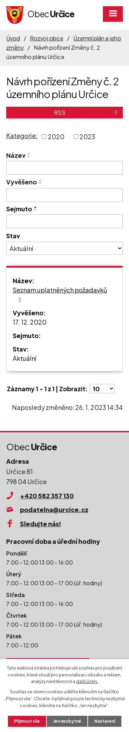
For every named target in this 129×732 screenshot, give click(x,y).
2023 (87, 137)
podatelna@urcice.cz (54, 509)
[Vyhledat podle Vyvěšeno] (64, 195)
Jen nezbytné (67, 721)
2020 (56, 137)
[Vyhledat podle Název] (64, 168)
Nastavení (104, 721)
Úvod (13, 38)
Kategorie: (21, 135)
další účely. (87, 681)
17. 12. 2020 (29, 322)
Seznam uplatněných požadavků (60, 294)
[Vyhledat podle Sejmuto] (64, 221)
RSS (86, 112)
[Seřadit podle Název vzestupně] (29, 153)
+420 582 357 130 (47, 496)
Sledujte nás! (40, 524)
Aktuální (24, 358)
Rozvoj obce (46, 38)
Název (15, 155)
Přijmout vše (27, 721)
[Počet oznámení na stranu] (102, 388)
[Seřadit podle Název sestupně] (29, 156)
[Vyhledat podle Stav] (64, 248)
